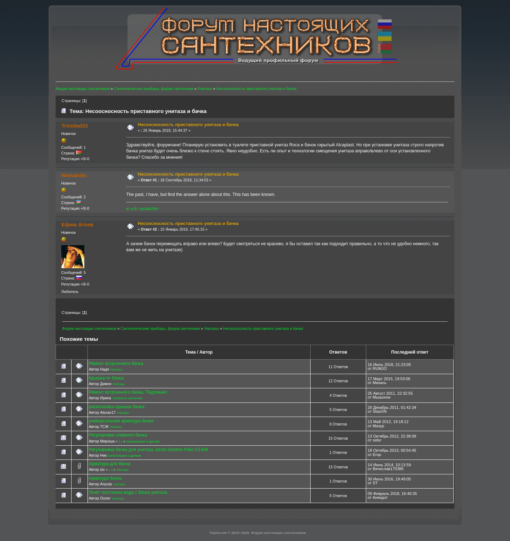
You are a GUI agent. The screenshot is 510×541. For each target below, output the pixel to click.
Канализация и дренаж (142, 441)
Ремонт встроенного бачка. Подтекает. (128, 392)
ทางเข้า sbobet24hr (142, 209)
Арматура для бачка (109, 463)
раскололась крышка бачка (116, 406)
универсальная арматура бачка (121, 420)
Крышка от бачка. (107, 378)
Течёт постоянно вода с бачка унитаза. (129, 492)
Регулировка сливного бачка (118, 435)
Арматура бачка (105, 478)
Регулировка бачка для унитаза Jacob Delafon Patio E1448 (148, 449)
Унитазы (116, 369)
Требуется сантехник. (127, 398)
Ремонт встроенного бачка (116, 363)
